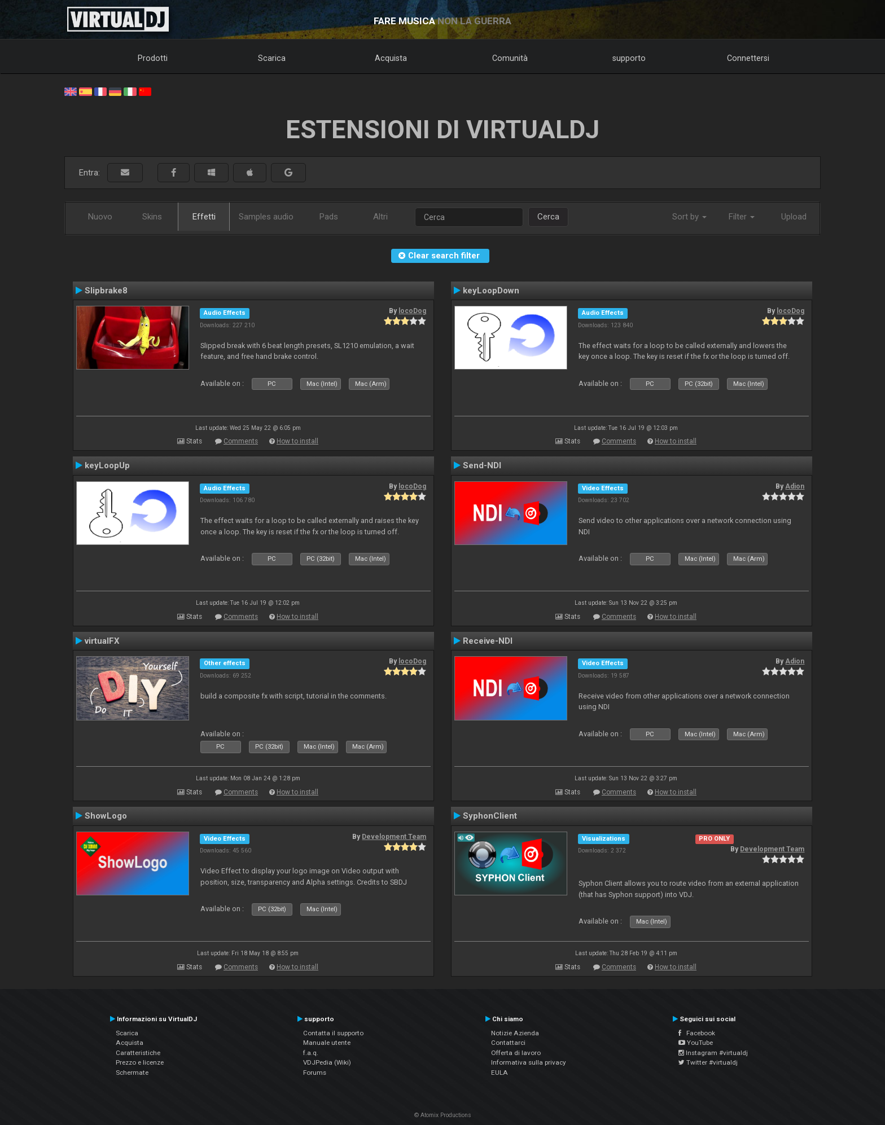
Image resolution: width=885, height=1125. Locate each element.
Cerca (548, 217)
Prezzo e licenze (140, 1062)
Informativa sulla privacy (528, 1062)
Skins (152, 217)
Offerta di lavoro (516, 1053)
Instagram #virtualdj (713, 1053)
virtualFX (102, 641)
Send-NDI (482, 465)
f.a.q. (310, 1053)
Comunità (510, 58)
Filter (742, 217)
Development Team (394, 837)
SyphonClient (490, 816)
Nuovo (100, 217)
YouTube (695, 1043)
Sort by (689, 217)
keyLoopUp (107, 465)
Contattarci (508, 1043)
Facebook (696, 1033)
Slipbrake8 (106, 290)
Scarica (272, 58)
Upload (794, 217)
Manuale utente (327, 1043)
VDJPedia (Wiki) (327, 1062)
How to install (297, 441)
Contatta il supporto (333, 1033)
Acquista (391, 58)
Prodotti (153, 58)
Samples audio (266, 217)
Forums (314, 1072)
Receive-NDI (487, 641)
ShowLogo (106, 816)
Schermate (132, 1072)
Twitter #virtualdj (708, 1062)
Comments (241, 441)
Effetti (204, 217)
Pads (328, 217)
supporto (629, 58)
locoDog (412, 311)
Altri (380, 217)
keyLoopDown (491, 290)
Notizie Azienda (515, 1033)
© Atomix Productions (442, 1115)
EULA (499, 1072)
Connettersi (748, 58)
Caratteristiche (138, 1053)
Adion (794, 486)
